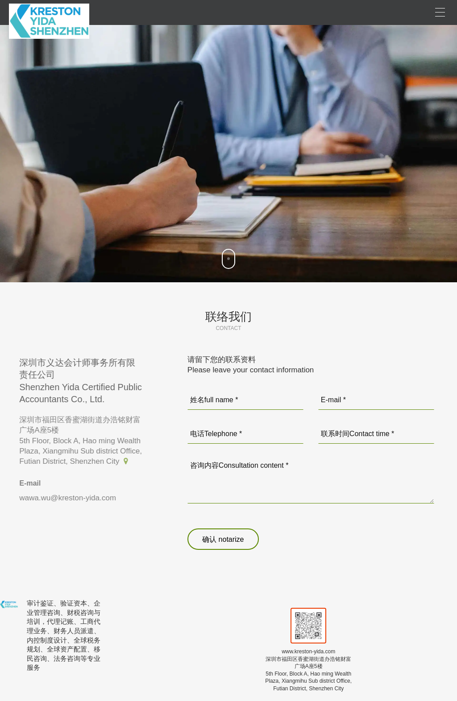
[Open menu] (440, 12)
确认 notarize (223, 539)
